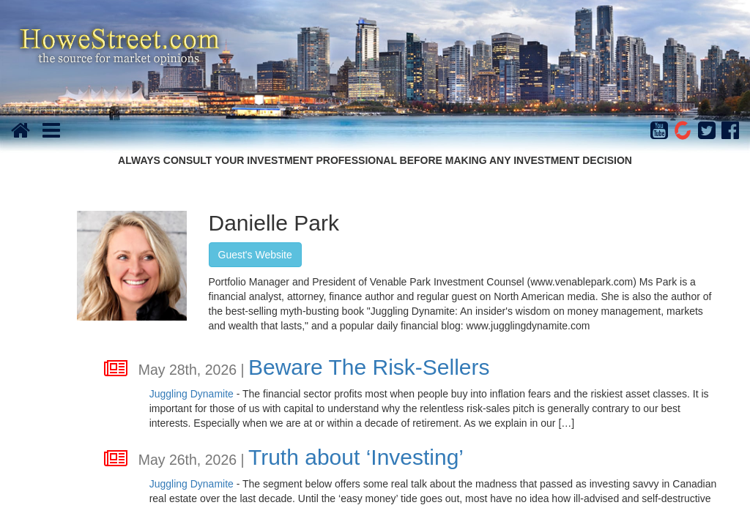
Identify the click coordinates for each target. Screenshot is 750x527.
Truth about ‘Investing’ (356, 457)
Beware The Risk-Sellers (369, 367)
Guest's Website (255, 255)
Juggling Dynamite (191, 394)
